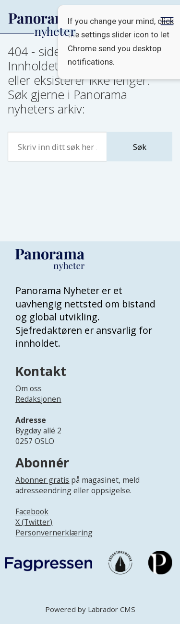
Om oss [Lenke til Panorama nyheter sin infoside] (28, 388)
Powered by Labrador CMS (90, 609)
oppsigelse (110, 490)
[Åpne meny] (167, 21)
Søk (139, 146)
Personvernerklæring (54, 532)
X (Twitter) (33, 522)
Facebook (31, 511)
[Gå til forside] (41, 19)
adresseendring (43, 490)
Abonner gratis (42, 480)
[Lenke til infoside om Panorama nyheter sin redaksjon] (38, 407)
